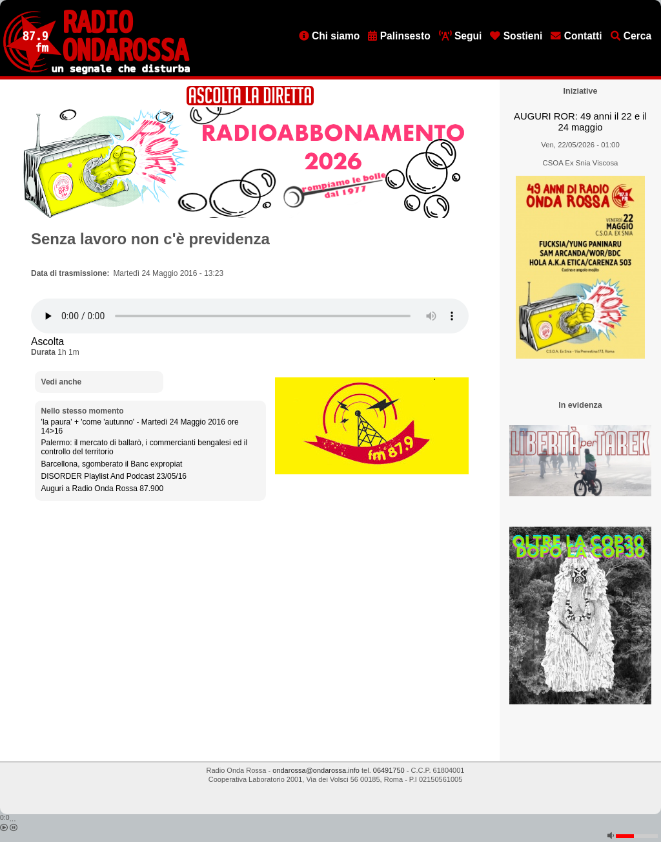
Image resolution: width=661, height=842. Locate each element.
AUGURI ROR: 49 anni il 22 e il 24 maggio (580, 121)
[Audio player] (250, 316)
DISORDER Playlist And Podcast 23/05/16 (114, 476)
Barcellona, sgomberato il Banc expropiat (112, 463)
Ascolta (47, 341)
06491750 (389, 770)
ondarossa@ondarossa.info (316, 770)
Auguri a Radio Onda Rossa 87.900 (102, 488)
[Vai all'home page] (96, 71)
